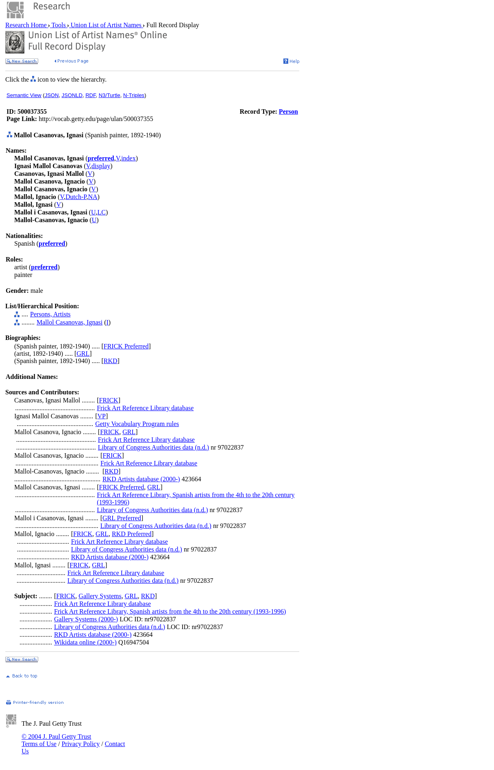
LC (101, 212)
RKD (111, 360)
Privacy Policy (80, 743)
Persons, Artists (50, 314)
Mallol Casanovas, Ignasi (69, 322)
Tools (58, 25)
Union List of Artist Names (106, 25)
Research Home (26, 25)
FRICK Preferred (126, 346)
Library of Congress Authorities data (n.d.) (153, 447)
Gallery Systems (99, 596)
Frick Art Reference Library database (145, 407)
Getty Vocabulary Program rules (137, 423)
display (100, 165)
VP (102, 416)
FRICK (108, 400)
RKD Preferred (131, 533)
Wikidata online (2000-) (85, 642)
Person (288, 111)
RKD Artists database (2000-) (141, 479)
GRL (82, 353)
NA (93, 196)
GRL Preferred (121, 518)
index (128, 158)
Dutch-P (76, 196)
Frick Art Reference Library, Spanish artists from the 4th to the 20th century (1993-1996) (170, 611)
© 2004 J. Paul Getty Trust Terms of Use (56, 740)
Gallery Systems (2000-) (86, 619)
